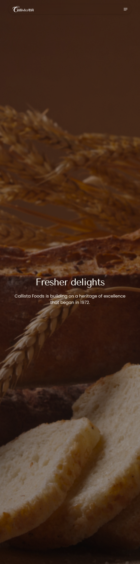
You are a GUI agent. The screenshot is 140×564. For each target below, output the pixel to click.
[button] (125, 9)
